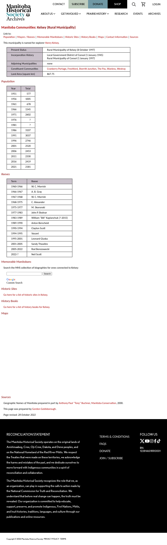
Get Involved (69, 14)
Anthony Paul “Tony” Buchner (74, 403)
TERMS (63, 539)
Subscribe (78, 4)
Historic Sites (72, 36)
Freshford (73, 68)
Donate (98, 4)
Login (156, 4)
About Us (47, 14)
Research (121, 14)
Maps (101, 36)
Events (138, 14)
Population (9, 36)
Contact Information (117, 36)
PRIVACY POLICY (51, 539)
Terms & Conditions (114, 437)
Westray (121, 68)
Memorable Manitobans (50, 36)
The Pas (102, 68)
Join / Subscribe (111, 458)
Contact (59, 4)
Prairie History (96, 14)
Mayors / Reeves (26, 36)
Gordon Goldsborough (44, 408)
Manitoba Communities (18, 27)
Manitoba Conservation (103, 403)
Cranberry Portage (56, 68)
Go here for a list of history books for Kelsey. (26, 307)
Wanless (111, 68)
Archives (154, 14)
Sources (134, 36)
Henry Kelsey (52, 42)
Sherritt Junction (87, 68)
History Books (88, 36)
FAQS (102, 444)
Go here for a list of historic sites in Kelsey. (25, 294)
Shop (117, 4)
